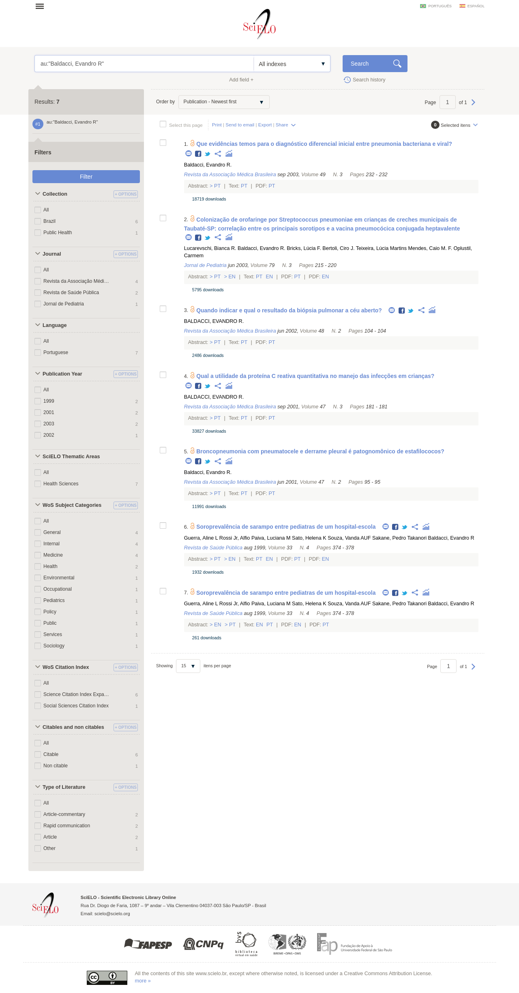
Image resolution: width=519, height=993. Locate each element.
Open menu (42, 6)
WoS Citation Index (66, 667)
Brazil (49, 221)
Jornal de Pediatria (63, 304)
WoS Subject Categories (72, 505)
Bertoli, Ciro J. (338, 248)
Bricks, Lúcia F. (304, 248)
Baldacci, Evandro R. (208, 165)
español (476, 6)
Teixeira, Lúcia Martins (381, 248)
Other (49, 848)
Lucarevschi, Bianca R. (210, 248)
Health (50, 566)
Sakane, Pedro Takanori (399, 538)
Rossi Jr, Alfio (234, 538)
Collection (55, 194)
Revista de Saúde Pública (71, 292)
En (232, 277)
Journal (52, 254)
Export (265, 124)
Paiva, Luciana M (271, 538)
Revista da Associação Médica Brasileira (76, 281)
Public (50, 623)
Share (282, 124)
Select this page (186, 125)
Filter (86, 176)
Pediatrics (54, 600)
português (439, 6)
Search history (369, 80)
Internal (51, 544)
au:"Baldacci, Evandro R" (144, 64)
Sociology (53, 646)
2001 (48, 412)
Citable (50, 754)
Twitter (207, 154)
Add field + (241, 80)
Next (473, 106)
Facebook (198, 154)
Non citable (55, 766)
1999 (48, 401)
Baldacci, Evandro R (451, 538)
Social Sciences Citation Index (76, 706)
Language (54, 325)
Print (217, 124)
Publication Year (62, 374)
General (52, 532)
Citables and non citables (73, 727)
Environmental (59, 578)
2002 (48, 435)
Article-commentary (64, 814)
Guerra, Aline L (201, 538)
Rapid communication (66, 826)
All (46, 210)
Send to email (239, 124)
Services (52, 634)
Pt (217, 186)
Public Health (57, 232)
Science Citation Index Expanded (76, 694)
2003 (48, 424)
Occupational (57, 589)
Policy (49, 612)
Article (50, 837)
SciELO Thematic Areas (71, 456)
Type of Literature (64, 787)
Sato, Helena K (309, 538)
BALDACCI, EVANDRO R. (214, 321)
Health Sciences (61, 484)
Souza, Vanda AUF (349, 538)
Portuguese (55, 352)
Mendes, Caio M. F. (430, 248)
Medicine (53, 555)
